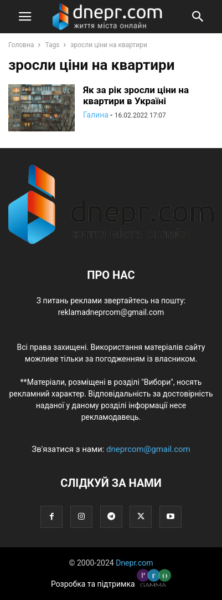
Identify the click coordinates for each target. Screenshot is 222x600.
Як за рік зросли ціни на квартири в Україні (136, 95)
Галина (96, 114)
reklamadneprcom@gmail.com (111, 312)
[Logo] (111, 241)
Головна (21, 45)
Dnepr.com (134, 562)
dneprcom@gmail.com (148, 449)
